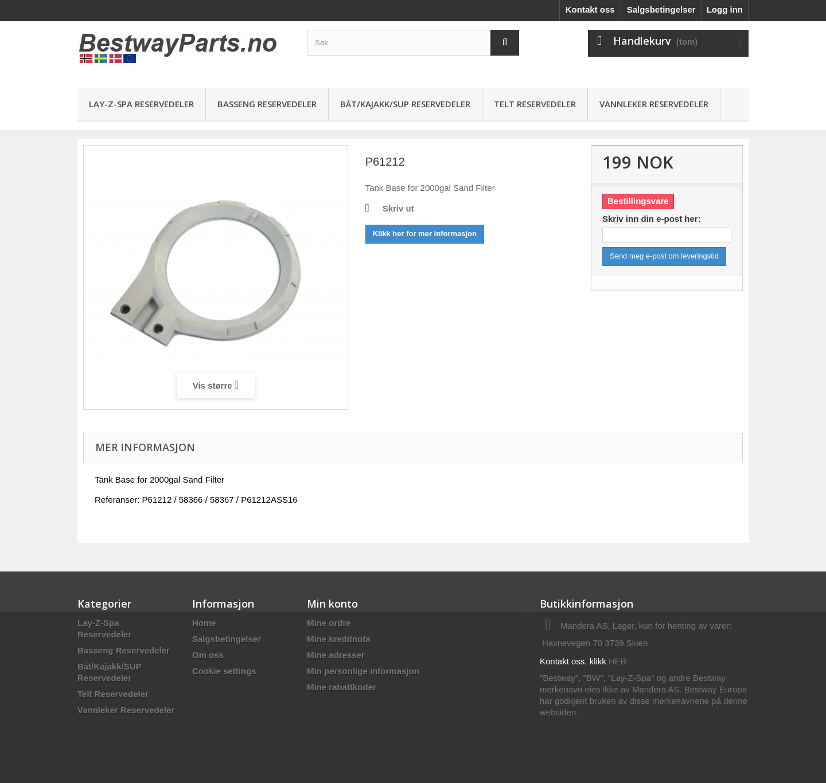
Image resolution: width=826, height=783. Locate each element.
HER (618, 661)
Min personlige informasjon (363, 671)
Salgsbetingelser (661, 9)
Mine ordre (329, 623)
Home (204, 623)
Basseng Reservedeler (267, 103)
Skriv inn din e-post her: (651, 219)
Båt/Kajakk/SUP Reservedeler (405, 103)
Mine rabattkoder (341, 687)
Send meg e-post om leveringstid (664, 256)
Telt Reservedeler (535, 103)
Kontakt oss (590, 9)
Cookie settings (224, 671)
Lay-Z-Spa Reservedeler (141, 103)
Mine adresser (336, 655)
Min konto (332, 603)
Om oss (208, 655)
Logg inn (725, 9)
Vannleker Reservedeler (653, 103)
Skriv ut (398, 208)
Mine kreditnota (339, 639)
